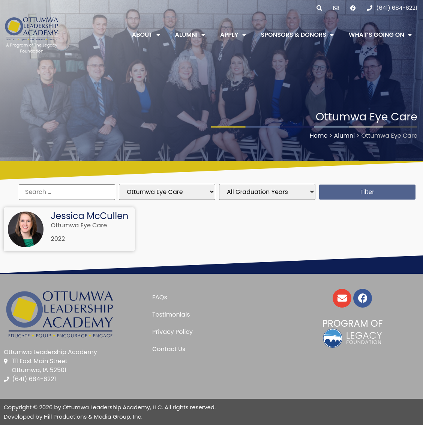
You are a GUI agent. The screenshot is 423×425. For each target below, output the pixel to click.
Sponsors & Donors (297, 35)
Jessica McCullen (90, 216)
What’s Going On (380, 35)
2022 (58, 238)
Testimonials (171, 314)
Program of (352, 323)
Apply (233, 35)
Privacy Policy (172, 331)
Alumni (190, 35)
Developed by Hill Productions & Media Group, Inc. (73, 416)
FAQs (159, 297)
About (146, 35)
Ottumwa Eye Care (79, 225)
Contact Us (168, 349)
